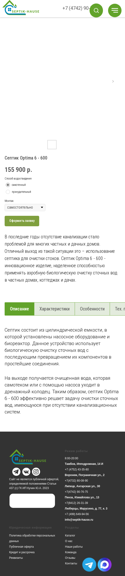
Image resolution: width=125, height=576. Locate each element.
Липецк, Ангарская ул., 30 (82, 486)
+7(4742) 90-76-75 (76, 491)
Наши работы (74, 546)
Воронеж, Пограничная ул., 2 (85, 475)
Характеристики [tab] (54, 309)
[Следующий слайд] (113, 81)
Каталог (70, 535)
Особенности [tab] (92, 309)
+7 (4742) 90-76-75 (82, 8)
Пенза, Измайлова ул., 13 (82, 497)
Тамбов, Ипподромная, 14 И (84, 464)
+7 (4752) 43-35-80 (77, 469)
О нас (69, 541)
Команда (71, 552)
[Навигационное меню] (115, 10)
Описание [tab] (19, 309)
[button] (96, 10)
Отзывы (70, 557)
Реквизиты (16, 557)
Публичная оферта (21, 546)
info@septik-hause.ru (79, 519)
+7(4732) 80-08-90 (76, 480)
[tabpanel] (62, 378)
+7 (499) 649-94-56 (77, 514)
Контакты (71, 563)
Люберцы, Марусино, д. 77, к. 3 (86, 508)
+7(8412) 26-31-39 (76, 503)
